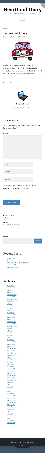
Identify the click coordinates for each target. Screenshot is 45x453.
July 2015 (9, 330)
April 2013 (10, 391)
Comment (7, 133)
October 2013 (11, 378)
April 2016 (10, 310)
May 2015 (9, 335)
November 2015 (11, 322)
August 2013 (10, 382)
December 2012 (11, 400)
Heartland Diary (22, 9)
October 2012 (11, 405)
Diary (5, 28)
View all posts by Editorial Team (22, 108)
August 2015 (10, 328)
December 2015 (11, 319)
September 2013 (12, 380)
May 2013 (9, 389)
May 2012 (9, 416)
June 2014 (10, 360)
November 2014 (11, 348)
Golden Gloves (11, 258)
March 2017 (10, 286)
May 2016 (9, 308)
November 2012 (11, 402)
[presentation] (17, 195)
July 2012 (9, 411)
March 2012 (10, 420)
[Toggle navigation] (22, 20)
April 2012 (10, 418)
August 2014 (10, 355)
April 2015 (10, 337)
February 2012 (11, 423)
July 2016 (9, 304)
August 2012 (10, 409)
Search (5, 236)
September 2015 (12, 326)
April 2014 (10, 364)
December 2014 (11, 346)
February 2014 (11, 369)
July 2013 (9, 384)
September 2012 (12, 407)
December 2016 (11, 292)
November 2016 (11, 295)
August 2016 (10, 301)
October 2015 (11, 324)
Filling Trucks (11, 260)
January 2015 (11, 344)
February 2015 (11, 342)
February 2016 (11, 315)
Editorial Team (23, 37)
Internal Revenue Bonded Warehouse (18, 262)
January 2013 (11, 398)
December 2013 (11, 373)
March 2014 (10, 366)
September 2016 (12, 299)
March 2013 (10, 393)
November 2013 (11, 375)
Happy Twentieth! (12, 267)
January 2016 (11, 317)
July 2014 (9, 357)
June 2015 (10, 333)
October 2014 (11, 351)
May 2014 (9, 362)
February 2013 (11, 396)
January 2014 (11, 371)
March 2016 (10, 313)
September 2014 (12, 353)
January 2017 (11, 290)
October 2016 (11, 297)
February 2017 (11, 288)
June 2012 (10, 414)
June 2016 (10, 306)
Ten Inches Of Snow (13, 265)
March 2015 (10, 340)
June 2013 (10, 387)
